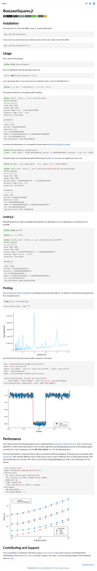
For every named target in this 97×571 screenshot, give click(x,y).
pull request (48, 553)
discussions (28, 556)
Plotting (8, 288)
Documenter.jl (40, 568)
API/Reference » (88, 565)
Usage (7, 53)
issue (12, 558)
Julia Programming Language (59, 568)
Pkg (15, 28)
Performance (12, 439)
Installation (11, 23)
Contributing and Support (21, 547)
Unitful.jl (8, 217)
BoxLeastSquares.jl (18, 11)
